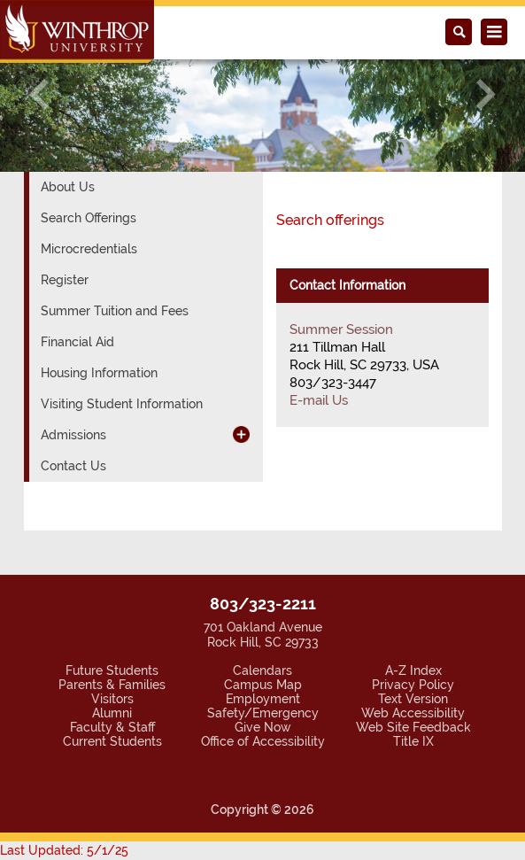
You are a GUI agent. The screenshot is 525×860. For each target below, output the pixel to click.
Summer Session (341, 329)
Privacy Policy (413, 685)
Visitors (112, 699)
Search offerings (330, 220)
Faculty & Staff (112, 727)
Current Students (112, 741)
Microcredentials (89, 249)
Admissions (73, 435)
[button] (39, 94)
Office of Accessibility (263, 741)
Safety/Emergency (263, 713)
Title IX (413, 741)
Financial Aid (77, 342)
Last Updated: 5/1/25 (64, 850)
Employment (263, 699)
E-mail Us (319, 400)
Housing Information (99, 373)
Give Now (263, 727)
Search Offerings (88, 218)
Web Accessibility (413, 713)
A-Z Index (413, 670)
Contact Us (73, 466)
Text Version (413, 699)
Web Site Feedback (413, 727)
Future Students (112, 670)
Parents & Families (112, 685)
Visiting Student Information (122, 404)
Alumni (112, 713)
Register (65, 280)
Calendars (262, 670)
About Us (68, 187)
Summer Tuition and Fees (115, 311)
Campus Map (263, 685)
